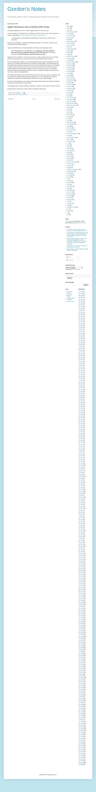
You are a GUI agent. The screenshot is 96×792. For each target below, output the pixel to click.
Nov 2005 (81, 712)
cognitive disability (71, 62)
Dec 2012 (81, 551)
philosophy (69, 150)
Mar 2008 (81, 659)
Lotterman (69, 37)
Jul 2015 (81, 495)
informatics (69, 114)
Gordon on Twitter (69, 295)
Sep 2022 (81, 361)
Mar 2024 (81, 335)
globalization (70, 99)
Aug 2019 (81, 414)
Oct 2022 (81, 359)
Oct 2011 (81, 578)
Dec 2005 (81, 710)
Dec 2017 (81, 442)
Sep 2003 (81, 761)
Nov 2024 (81, 321)
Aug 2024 (81, 327)
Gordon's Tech (70, 301)
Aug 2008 (81, 649)
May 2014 (81, 519)
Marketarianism (70, 41)
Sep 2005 (81, 715)
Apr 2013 (81, 544)
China (68, 28)
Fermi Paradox (70, 32)
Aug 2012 (81, 559)
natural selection (71, 137)
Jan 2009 (81, 640)
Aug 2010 (81, 604)
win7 (68, 209)
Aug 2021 (81, 378)
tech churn (69, 192)
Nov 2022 (81, 357)
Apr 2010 (81, 612)
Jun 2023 (81, 348)
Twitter (68, 47)
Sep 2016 (81, 468)
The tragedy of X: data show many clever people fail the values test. (77, 246)
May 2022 (81, 369)
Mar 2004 (81, 749)
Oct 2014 (81, 510)
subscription (70, 190)
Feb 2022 (81, 371)
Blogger (54, 774)
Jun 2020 (81, 401)
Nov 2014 (81, 508)
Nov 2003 (81, 757)
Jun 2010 (81, 608)
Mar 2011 (81, 591)
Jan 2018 (81, 440)
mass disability (70, 124)
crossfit (68, 73)
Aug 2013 (81, 536)
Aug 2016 (81, 470)
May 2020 (81, 402)
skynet (68, 180)
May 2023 (81, 350)
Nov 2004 (81, 734)
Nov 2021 (81, 372)
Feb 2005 (81, 729)
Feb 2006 (81, 706)
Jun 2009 (81, 631)
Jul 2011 (81, 583)
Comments (70, 260)
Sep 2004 (81, 738)
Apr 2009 (81, 634)
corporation (69, 67)
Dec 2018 (81, 421)
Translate (76, 269)
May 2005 (81, 723)
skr (67, 179)
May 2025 (81, 314)
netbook (69, 139)
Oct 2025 (81, 305)
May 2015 (81, 497)
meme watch (70, 129)
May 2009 (81, 632)
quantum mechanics (72, 162)
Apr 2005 (81, 725)
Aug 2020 (81, 397)
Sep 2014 (81, 512)
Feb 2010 (81, 615)
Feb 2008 (81, 661)
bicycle (68, 52)
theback (69, 197)
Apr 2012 (81, 566)
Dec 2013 (81, 529)
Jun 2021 (81, 380)
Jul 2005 (81, 719)
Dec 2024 (81, 320)
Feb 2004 (81, 751)
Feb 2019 (81, 419)
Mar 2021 (81, 384)
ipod (27, 94)
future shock (70, 98)
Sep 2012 (81, 557)
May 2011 (81, 587)
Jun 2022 (81, 367)
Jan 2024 (81, 338)
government (70, 101)
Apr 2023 (81, 352)
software (69, 182)
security (69, 177)
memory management (72, 133)
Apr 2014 (81, 521)
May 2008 (81, 655)
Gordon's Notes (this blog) (71, 298)
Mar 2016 (81, 480)
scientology (69, 175)
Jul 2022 (81, 365)
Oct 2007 (81, 668)
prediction (69, 158)
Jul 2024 (81, 329)
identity (68, 113)
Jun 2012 (81, 563)
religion (69, 167)
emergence (69, 88)
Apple (13, 94)
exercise (69, 92)
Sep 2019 (81, 412)
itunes (68, 120)
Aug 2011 (81, 581)
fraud (68, 96)
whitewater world (71, 207)
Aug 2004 (81, 740)
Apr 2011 (81, 589)
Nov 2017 (81, 444)
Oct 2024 (81, 323)
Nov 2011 (81, 576)
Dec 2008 (81, 642)
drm (21, 94)
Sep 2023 (81, 342)
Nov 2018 (81, 423)
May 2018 (81, 433)
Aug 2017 (81, 450)
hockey (68, 109)
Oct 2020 (81, 393)
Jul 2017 (81, 451)
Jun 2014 (81, 517)
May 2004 (81, 745)
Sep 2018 (81, 427)
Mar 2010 (81, 614)
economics (69, 84)
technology (69, 194)
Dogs (68, 30)
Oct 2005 (81, 713)
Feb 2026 (81, 297)
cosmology (69, 71)
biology (68, 54)
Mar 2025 (81, 316)
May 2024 (81, 331)
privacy (68, 160)
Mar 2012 (81, 568)
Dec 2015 (81, 485)
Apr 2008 (81, 657)
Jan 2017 (81, 461)
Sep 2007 (81, 670)
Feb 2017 (81, 459)
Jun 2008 (81, 653)
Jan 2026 (81, 299)
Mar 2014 (81, 523)
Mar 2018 (81, 436)
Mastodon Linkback (81, 222)
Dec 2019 (81, 410)
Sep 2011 (81, 580)
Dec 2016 (81, 463)
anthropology (70, 49)
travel (68, 201)
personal (69, 148)
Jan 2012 (81, 572)
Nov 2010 (81, 598)
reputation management (73, 169)
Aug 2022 (81, 363)
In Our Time (70, 35)
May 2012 (81, 565)
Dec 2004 (81, 732)
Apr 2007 (81, 680)
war (68, 205)
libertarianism (70, 122)
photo (68, 152)
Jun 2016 (81, 474)
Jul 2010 (81, 606)
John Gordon (69, 221)
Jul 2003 (81, 764)
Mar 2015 (81, 501)
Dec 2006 (81, 687)
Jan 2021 (81, 387)
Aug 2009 (81, 627)
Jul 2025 (81, 310)
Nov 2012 (81, 553)
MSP (68, 39)
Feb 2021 (81, 386)
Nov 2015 (81, 487)
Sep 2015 (81, 491)
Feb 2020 (81, 408)
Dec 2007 (81, 664)
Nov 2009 (81, 621)
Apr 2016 (81, 478)
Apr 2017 (81, 455)
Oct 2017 (81, 446)
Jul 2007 (81, 674)
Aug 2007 (81, 672)
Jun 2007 (81, 676)
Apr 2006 (81, 702)
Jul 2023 (81, 346)
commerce (17, 94)
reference (69, 165)
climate (68, 60)
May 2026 (81, 293)
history (68, 107)
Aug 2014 (81, 514)
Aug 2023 (81, 344)
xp (67, 212)
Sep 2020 (81, 395)
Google (69, 33)
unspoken (69, 203)
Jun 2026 (81, 291)
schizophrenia (70, 171)
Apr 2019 (81, 418)
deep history (70, 79)
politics (68, 154)
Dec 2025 (81, 301)
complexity (69, 65)
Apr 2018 (81, 435)
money (68, 135)
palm (68, 146)
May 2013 (81, 542)
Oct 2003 (81, 759)
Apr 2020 (81, 404)
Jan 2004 (81, 753)
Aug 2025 (81, 308)
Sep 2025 (81, 306)
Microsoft (69, 43)
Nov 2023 (81, 340)
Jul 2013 (81, 538)
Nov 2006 (81, 689)
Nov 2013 (81, 531)
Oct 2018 (81, 425)
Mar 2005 (81, 727)
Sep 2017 (81, 448)
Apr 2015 (81, 499)
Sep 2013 (81, 534)
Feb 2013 (81, 548)
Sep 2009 (81, 625)
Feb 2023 (81, 355)
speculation (70, 186)
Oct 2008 (81, 646)
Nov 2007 (81, 666)
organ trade (70, 141)
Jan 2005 (81, 730)
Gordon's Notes (26, 9)
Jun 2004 (81, 744)
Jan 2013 (81, 550)
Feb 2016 (81, 482)
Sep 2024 (81, 325)
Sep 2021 (81, 376)
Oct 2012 (81, 555)
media (68, 126)
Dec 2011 (81, 574)
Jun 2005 (81, 721)
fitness (68, 94)
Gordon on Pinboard (69, 292)
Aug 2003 (81, 762)
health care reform (71, 105)
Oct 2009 (81, 623)
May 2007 (81, 678)
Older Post (57, 99)
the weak (69, 195)
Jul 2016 (81, 472)
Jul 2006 (81, 696)
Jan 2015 (81, 504)
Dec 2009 (81, 619)
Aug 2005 (81, 717)
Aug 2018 (81, 429)
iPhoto (68, 111)
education (69, 86)
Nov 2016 (81, 465)
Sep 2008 (81, 647)
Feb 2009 (81, 638)
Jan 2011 (81, 595)
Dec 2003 (81, 755)
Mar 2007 (81, 681)
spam (68, 184)
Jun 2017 (81, 453)
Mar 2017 (81, 457)
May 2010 (81, 610)
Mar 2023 (81, 354)
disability (69, 82)
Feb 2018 (81, 438)
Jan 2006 (81, 708)
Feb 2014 (81, 525)
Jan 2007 (81, 685)
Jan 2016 (81, 484)
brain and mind (70, 56)
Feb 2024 (81, 337)
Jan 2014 (81, 527)
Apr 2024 (81, 333)
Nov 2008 (81, 644)
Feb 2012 (81, 570)
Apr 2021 (81, 382)
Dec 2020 (81, 389)
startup (68, 188)
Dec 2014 (81, 506)
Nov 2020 (81, 391)
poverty (69, 156)
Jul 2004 (81, 742)
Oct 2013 (81, 533)
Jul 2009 (81, 629)
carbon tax (69, 58)
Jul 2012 (81, 561)
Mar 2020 (81, 406)
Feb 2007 (81, 683)
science (69, 173)
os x (68, 143)
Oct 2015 (81, 489)
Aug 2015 (81, 493)
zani (68, 214)
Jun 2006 (81, 698)
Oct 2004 (81, 736)
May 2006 (81, 700)
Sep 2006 (81, 693)
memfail (69, 131)
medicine (69, 128)
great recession (70, 103)
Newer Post (11, 99)
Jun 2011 (81, 585)
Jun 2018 (81, 431)
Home (33, 99)
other (68, 145)
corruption (69, 69)
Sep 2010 (81, 602)
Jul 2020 (81, 399)
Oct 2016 (81, 467)
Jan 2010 (81, 617)
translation (69, 199)
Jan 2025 (81, 318)
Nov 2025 (81, 303)
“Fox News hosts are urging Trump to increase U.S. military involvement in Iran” (77, 230)
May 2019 (81, 416)
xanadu (69, 211)
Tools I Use (69, 45)
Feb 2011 (81, 593)
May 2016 (81, 476)
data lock (69, 77)
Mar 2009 (81, 636)
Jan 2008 (81, 663)
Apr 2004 (81, 747)
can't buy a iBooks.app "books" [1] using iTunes (33, 35)
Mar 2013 (81, 546)
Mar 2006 (81, 704)
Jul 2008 (81, 651)
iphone (23, 94)
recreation (69, 163)
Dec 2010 (81, 597)
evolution (69, 90)
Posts (69, 257)
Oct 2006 (81, 691)
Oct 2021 (81, 374)
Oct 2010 (81, 600)
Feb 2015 (81, 502)
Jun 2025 (81, 312)
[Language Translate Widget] (74, 267)
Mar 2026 (81, 295)
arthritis (69, 50)
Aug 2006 (81, 695)
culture (68, 75)
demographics (70, 81)
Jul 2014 (81, 516)
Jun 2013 (81, 540)
